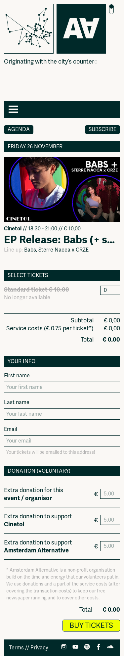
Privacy (39, 647)
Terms (16, 647)
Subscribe (102, 129)
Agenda (19, 129)
